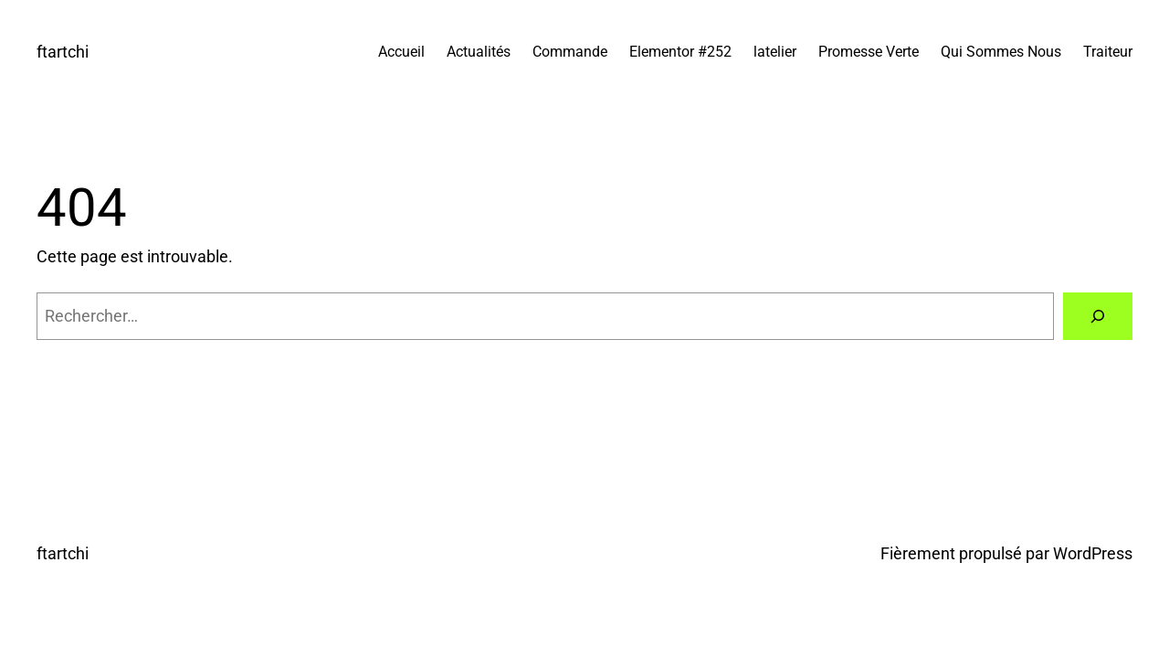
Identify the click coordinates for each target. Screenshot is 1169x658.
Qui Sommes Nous (1001, 51)
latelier (774, 51)
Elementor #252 (680, 51)
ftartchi (63, 51)
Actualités (479, 51)
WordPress (1092, 553)
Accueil (401, 51)
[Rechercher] (1097, 316)
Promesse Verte (868, 51)
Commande (569, 51)
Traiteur (1107, 51)
